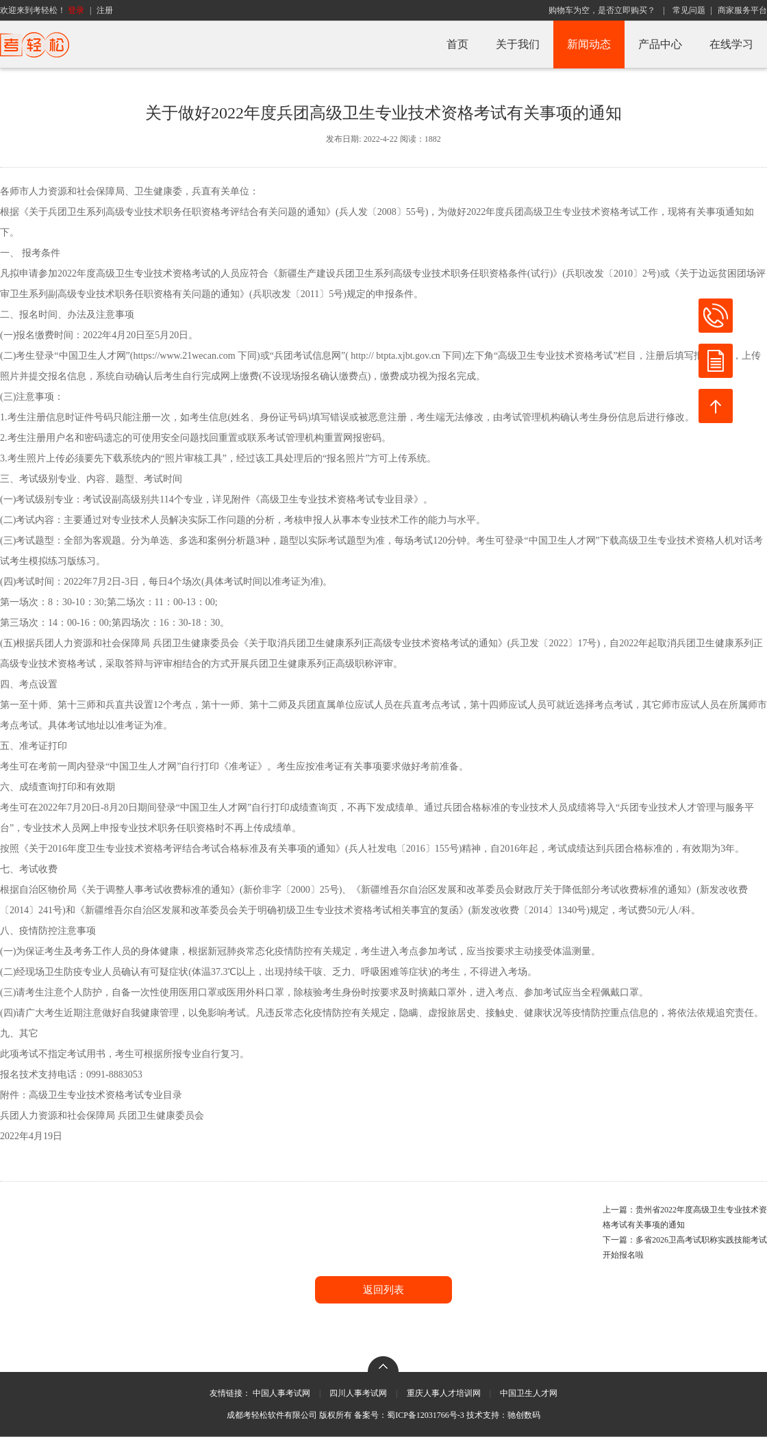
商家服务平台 (742, 10)
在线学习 (731, 44)
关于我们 (518, 44)
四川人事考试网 (358, 1393)
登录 (76, 10)
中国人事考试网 (281, 1393)
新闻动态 (589, 44)
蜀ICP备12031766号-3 (425, 1415)
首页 (457, 44)
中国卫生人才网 (528, 1393)
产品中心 (660, 44)
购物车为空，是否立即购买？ (602, 10)
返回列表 (383, 1289)
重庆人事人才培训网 (444, 1393)
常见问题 (688, 10)
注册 (105, 10)
